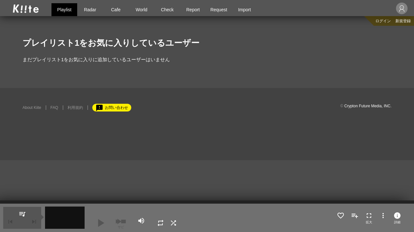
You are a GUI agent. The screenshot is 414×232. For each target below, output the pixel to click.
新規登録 (403, 21)
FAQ (54, 107)
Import (244, 9)
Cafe (116, 9)
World (141, 9)
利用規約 (75, 107)
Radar (90, 9)
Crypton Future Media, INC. (367, 106)
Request (218, 9)
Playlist (64, 9)
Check (167, 9)
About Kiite (32, 107)
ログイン (383, 21)
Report (193, 9)
